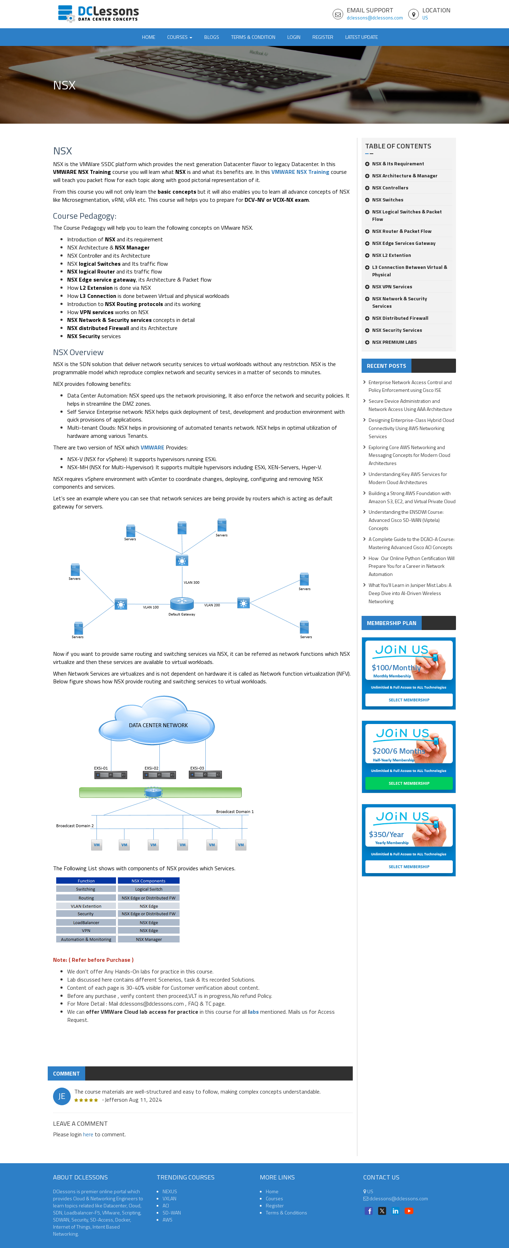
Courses (274, 1198)
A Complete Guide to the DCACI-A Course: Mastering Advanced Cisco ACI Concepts (412, 543)
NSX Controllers (386, 187)
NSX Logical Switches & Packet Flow (403, 215)
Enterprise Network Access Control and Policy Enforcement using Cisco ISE (410, 386)
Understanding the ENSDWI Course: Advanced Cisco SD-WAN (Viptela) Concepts (406, 520)
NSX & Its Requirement (394, 163)
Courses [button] (179, 37)
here (88, 1134)
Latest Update (361, 37)
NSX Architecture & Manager (401, 175)
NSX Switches (384, 199)
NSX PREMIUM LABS (391, 342)
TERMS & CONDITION (253, 37)
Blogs (211, 37)
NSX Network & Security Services (396, 302)
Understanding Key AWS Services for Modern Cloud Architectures (408, 478)
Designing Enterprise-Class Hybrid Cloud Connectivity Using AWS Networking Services (411, 428)
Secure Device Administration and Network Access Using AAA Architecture (410, 405)
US (425, 17)
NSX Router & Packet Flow (398, 231)
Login (293, 37)
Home (148, 37)
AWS (167, 1219)
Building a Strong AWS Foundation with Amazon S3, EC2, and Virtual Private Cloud (412, 497)
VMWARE (152, 447)
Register (322, 37)
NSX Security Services (393, 330)
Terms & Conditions (286, 1212)
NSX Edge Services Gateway (400, 243)
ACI (166, 1205)
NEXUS (170, 1191)
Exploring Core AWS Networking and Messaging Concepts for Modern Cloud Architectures (409, 455)
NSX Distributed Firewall (396, 318)
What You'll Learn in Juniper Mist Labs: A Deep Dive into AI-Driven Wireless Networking (410, 593)
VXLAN (169, 1198)
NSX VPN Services (388, 286)
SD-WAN (172, 1212)
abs (254, 1011)
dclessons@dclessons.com (375, 17)
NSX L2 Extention (388, 255)
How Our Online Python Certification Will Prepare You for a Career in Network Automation (412, 566)
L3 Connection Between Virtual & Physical (406, 270)
